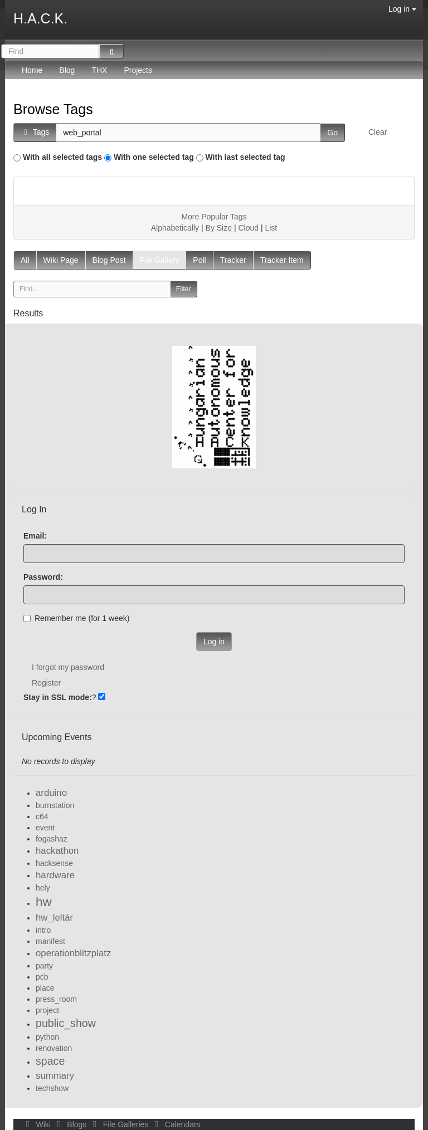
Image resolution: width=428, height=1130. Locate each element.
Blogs (71, 1124)
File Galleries (119, 1124)
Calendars (175, 1124)
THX (99, 70)
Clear (377, 132)
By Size (219, 227)
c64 (42, 816)
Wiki (37, 1124)
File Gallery (159, 260)
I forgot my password (68, 667)
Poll (199, 260)
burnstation (55, 805)
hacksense (54, 863)
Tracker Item (282, 260)
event (45, 827)
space (50, 1061)
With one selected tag (154, 157)
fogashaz (51, 838)
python (47, 1037)
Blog (67, 70)
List (271, 227)
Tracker (233, 260)
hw (44, 902)
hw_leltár (54, 917)
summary (55, 1075)
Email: (35, 535)
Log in (402, 8)
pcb (42, 976)
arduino (51, 792)
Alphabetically (175, 227)
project (47, 1010)
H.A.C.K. (40, 18)
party (44, 965)
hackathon (57, 850)
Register (46, 682)
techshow (52, 1088)
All (25, 260)
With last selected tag (245, 157)
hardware (55, 875)
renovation (54, 1048)
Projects (138, 70)
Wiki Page (61, 260)
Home (32, 70)
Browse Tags (53, 109)
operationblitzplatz (73, 953)
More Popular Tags (213, 216)
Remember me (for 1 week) (76, 618)
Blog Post (109, 260)
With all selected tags (62, 157)
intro (43, 930)
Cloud (248, 227)
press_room (56, 999)
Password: (43, 577)
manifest (50, 941)
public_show (66, 1023)
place (45, 988)
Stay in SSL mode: (57, 697)
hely (43, 887)
